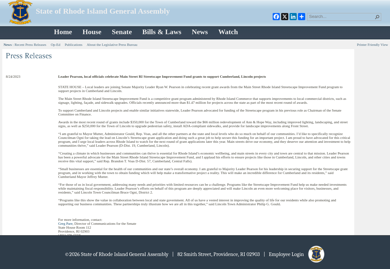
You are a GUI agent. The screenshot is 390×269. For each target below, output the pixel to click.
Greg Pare (65, 223)
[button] (377, 16)
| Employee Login (295, 254)
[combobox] (341, 16)
